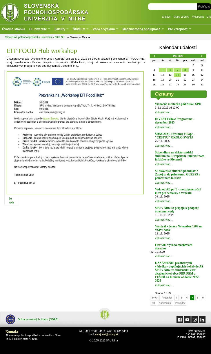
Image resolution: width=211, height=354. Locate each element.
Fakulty (60, 29)
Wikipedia (198, 16)
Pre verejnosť (178, 29)
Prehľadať (204, 6)
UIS (209, 16)
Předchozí (166, 297)
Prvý (154, 297)
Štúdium (79, 29)
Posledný (180, 303)
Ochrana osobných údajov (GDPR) (31, 319)
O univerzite (38, 29)
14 (177, 75)
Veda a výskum (104, 29)
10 (153, 303)
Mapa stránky (181, 16)
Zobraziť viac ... (164, 112)
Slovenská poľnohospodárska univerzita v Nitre (54, 12)
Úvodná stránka (13, 29)
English (166, 16)
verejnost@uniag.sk (106, 334)
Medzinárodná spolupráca (141, 29)
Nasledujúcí (165, 303)
